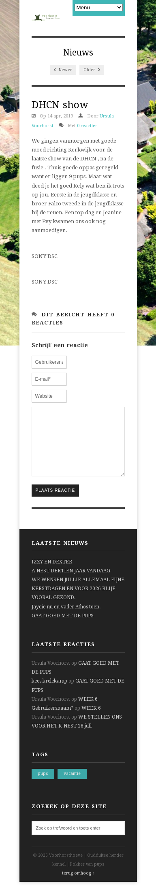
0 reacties (87, 125)
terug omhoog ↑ (78, 885)
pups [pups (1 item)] (43, 785)
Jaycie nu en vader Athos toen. (66, 619)
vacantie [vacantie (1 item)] (72, 785)
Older (91, 70)
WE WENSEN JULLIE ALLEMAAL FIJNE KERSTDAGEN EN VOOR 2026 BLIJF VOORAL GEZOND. (78, 600)
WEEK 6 (88, 711)
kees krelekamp (49, 693)
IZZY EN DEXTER (52, 574)
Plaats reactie (55, 502)
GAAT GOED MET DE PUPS (63, 628)
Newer (63, 70)
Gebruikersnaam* (52, 720)
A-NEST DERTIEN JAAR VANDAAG (71, 583)
